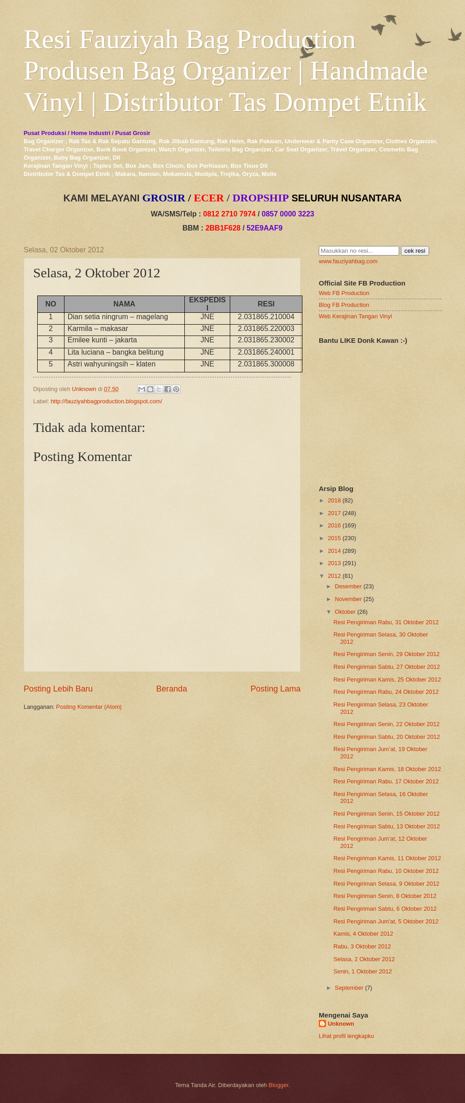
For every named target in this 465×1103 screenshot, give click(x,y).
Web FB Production (344, 293)
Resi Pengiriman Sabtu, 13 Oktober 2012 (386, 826)
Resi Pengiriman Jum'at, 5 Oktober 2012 (385, 921)
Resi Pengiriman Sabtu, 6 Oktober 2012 (385, 908)
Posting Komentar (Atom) (89, 706)
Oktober (345, 611)
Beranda (171, 688)
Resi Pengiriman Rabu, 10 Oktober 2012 (386, 870)
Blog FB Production (344, 304)
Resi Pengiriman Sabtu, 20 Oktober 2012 (386, 736)
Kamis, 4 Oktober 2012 (363, 933)
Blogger (278, 1085)
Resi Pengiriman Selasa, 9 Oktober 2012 (386, 883)
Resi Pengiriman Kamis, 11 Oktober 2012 (387, 858)
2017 (334, 513)
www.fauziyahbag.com (348, 261)
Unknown (341, 1023)
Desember (348, 586)
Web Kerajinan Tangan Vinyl (355, 316)
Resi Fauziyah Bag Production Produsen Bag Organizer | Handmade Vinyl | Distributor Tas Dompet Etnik (226, 70)
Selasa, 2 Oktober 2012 (364, 959)
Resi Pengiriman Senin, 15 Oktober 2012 (386, 813)
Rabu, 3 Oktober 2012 (362, 946)
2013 (334, 563)
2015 (334, 538)
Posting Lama (276, 688)
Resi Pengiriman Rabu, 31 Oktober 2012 (386, 622)
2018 (334, 500)
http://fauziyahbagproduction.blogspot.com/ (107, 401)
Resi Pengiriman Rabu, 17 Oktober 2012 (386, 781)
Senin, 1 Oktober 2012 (362, 971)
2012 (334, 575)
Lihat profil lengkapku (346, 1036)
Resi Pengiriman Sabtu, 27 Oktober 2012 (386, 666)
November (348, 599)
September (349, 987)
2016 (334, 525)
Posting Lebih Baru (58, 688)
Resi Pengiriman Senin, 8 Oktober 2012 (384, 895)
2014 (334, 550)
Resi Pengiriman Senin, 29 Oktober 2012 (386, 654)
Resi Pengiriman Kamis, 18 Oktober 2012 (387, 769)
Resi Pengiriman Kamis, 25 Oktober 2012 (387, 679)
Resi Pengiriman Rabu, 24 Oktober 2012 (386, 691)
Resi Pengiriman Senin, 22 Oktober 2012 (386, 724)
